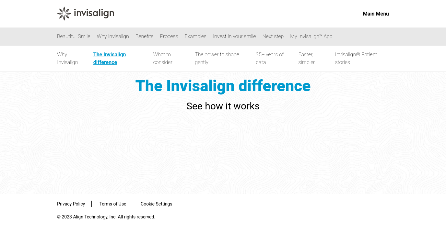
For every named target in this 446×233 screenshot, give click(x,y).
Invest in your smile (234, 36)
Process (169, 36)
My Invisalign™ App (311, 36)
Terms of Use (113, 203)
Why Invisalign (113, 36)
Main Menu (376, 14)
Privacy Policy (71, 203)
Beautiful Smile (73, 36)
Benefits (144, 36)
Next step (273, 36)
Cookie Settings (156, 203)
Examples (195, 36)
